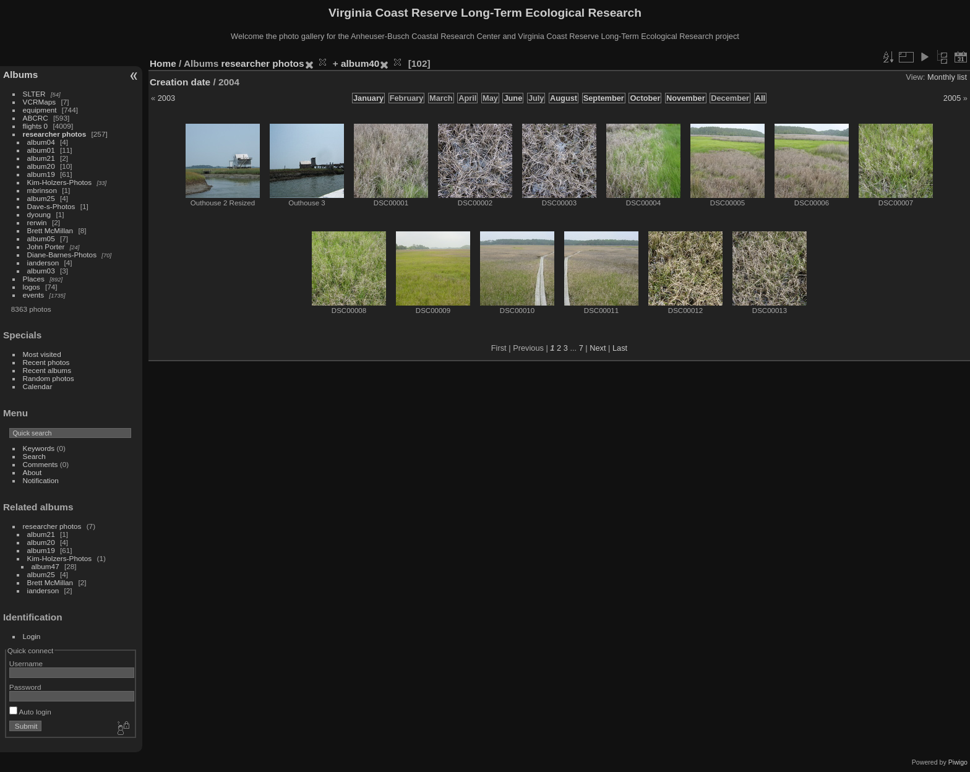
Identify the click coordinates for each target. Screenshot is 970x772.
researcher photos (55, 134)
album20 (41, 166)
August (563, 98)
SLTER (34, 94)
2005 (952, 98)
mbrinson (42, 190)
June (513, 98)
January (368, 98)
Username (26, 663)
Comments (40, 464)
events (34, 295)
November (685, 98)
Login (32, 636)
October (645, 98)
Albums (20, 74)
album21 (41, 158)
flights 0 (35, 126)
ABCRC (35, 118)
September (603, 98)
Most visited (42, 354)
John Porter (46, 246)
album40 (360, 63)
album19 (41, 174)
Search (34, 456)
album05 (41, 238)
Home (163, 63)
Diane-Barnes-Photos (62, 255)
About (32, 472)
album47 (45, 566)
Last (619, 348)
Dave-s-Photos (51, 206)
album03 (41, 271)
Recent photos (46, 362)
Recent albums (47, 370)
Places (34, 279)
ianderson (43, 263)
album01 (41, 150)
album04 (41, 142)
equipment (40, 110)
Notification (41, 480)
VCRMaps (39, 102)
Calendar (38, 386)
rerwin (37, 222)
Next (598, 348)
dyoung (39, 214)
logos (31, 287)
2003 (166, 98)
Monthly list (947, 77)
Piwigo (958, 762)
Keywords (39, 448)
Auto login (30, 712)
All (760, 98)
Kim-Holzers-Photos (59, 182)
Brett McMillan (50, 230)
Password (25, 687)
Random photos (48, 378)
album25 (41, 198)
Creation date (180, 82)
